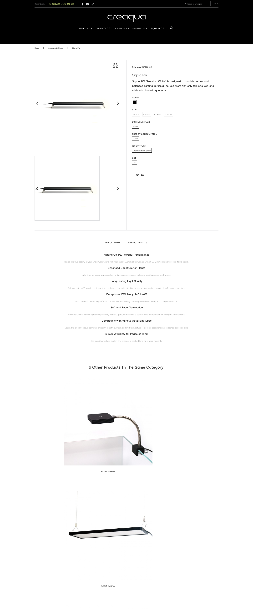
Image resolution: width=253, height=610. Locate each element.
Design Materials (120, 582)
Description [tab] (112, 242)
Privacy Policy (87, 549)
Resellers (122, 28)
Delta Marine (150, 422)
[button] (40, 3)
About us (85, 555)
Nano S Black (56, 422)
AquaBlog (157, 28)
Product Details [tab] (138, 242)
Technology (103, 28)
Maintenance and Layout (123, 587)
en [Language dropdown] (216, 3)
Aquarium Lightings (121, 544)
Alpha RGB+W (103, 422)
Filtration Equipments (121, 576)
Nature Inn (140, 28)
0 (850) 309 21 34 (62, 3)
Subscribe (206, 568)
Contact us (86, 560)
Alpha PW (55, 491)
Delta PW (197, 422)
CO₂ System (118, 562)
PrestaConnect (151, 605)
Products (85, 28)
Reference (136, 66)
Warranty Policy (88, 544)
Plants (115, 592)
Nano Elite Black (102, 491)
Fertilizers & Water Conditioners (126, 567)
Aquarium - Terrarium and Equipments (123, 551)
